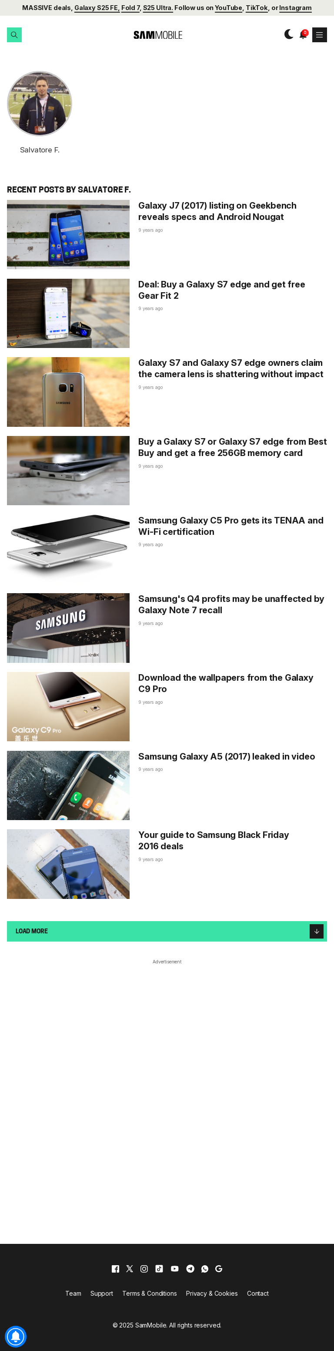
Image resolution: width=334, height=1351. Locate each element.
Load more (170, 931)
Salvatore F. (40, 149)
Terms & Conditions (149, 1293)
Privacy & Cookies (212, 1293)
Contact (258, 1293)
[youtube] (174, 1268)
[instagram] (144, 1268)
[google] (218, 1268)
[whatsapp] (204, 1268)
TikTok (257, 7)
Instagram (295, 7)
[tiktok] (159, 1268)
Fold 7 (130, 7)
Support (101, 1293)
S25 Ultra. (158, 7)
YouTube (228, 7)
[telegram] (190, 1268)
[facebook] (115, 1268)
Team (73, 1293)
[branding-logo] (150, 35)
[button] (14, 34)
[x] (129, 1268)
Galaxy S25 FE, (97, 7)
